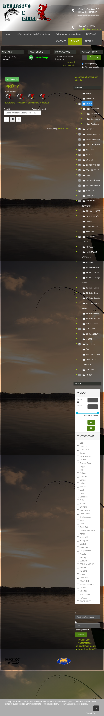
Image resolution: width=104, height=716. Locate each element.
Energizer (82, 540)
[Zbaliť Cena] (78, 393)
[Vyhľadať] (90, 57)
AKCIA (86, 93)
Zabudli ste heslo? (87, 649)
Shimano (82, 507)
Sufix (80, 500)
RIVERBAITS (84, 601)
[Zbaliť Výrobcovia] (78, 436)
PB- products (84, 551)
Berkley (81, 557)
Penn (80, 520)
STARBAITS (83, 547)
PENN (81, 574)
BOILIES (87, 160)
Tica (80, 470)
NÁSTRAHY (89, 150)
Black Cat (82, 527)
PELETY (87, 175)
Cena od (79, 400)
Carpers (82, 446)
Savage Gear (84, 463)
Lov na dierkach (90, 226)
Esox (80, 443)
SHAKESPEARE (85, 584)
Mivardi (81, 480)
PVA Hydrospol (84, 510)
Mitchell (81, 544)
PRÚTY (87, 104)
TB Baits (87, 262)
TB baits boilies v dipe (92, 273)
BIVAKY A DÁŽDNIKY (92, 134)
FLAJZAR (88, 370)
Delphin (81, 473)
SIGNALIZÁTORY (91, 180)
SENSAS (82, 561)
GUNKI (81, 567)
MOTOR (87, 339)
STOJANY (88, 191)
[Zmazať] (97, 57)
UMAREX (82, 578)
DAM (80, 493)
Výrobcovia (87, 436)
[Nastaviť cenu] (91, 422)
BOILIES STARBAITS (92, 354)
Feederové (44, 103)
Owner (81, 453)
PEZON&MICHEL (86, 564)
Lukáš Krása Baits (86, 530)
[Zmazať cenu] (91, 428)
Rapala (87, 221)
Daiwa (81, 483)
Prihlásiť (81, 635)
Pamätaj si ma (81, 630)
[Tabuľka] (6, 119)
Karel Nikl (82, 537)
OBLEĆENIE (89, 344)
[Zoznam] (18, 119)
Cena (83, 393)
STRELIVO (88, 329)
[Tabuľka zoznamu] (12, 119)
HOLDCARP (83, 594)
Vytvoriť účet (84, 640)
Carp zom (82, 476)
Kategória (12, 79)
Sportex (81, 503)
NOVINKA (88, 98)
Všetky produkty (89, 64)
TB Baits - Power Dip (92, 314)
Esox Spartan (84, 456)
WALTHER (83, 581)
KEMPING (88, 232)
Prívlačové (22, 103)
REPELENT (88, 247)
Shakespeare (84, 517)
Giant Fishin (83, 514)
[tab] (87, 393)
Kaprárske (10, 103)
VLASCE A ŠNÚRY (91, 145)
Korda (81, 534)
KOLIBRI (82, 591)
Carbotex (82, 497)
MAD (80, 490)
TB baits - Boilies (90, 288)
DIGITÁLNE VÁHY (91, 216)
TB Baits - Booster (91, 298)
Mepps (81, 466)
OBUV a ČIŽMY (90, 334)
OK (96, 708)
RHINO (81, 588)
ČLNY (86, 349)
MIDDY (81, 460)
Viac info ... (92, 713)
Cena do (79, 407)
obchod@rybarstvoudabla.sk (89, 29)
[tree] (87, 234)
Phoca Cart (63, 128)
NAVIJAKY (88, 129)
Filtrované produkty (91, 67)
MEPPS (87, 155)
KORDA (87, 375)
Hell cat (81, 487)
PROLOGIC (83, 450)
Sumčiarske (33, 103)
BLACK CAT (89, 196)
